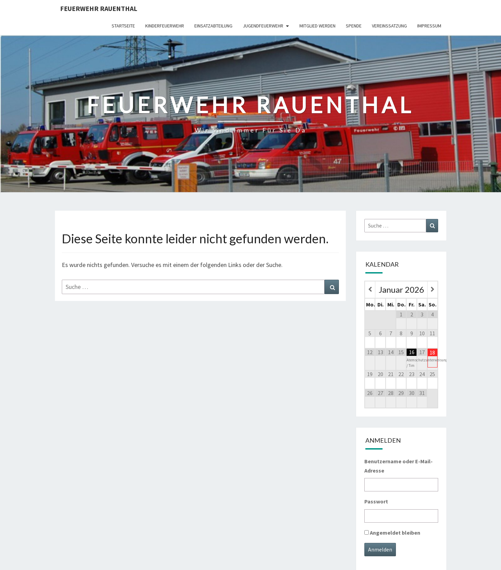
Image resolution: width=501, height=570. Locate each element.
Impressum (429, 26)
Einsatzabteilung (213, 26)
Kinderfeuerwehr (164, 26)
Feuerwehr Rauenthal (98, 8)
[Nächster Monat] (432, 289)
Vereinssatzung (389, 26)
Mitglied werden (317, 26)
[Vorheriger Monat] (370, 289)
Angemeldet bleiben (395, 532)
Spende (354, 26)
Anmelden (380, 549)
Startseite (123, 26)
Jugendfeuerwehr (263, 26)
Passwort (376, 501)
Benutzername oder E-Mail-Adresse (398, 466)
